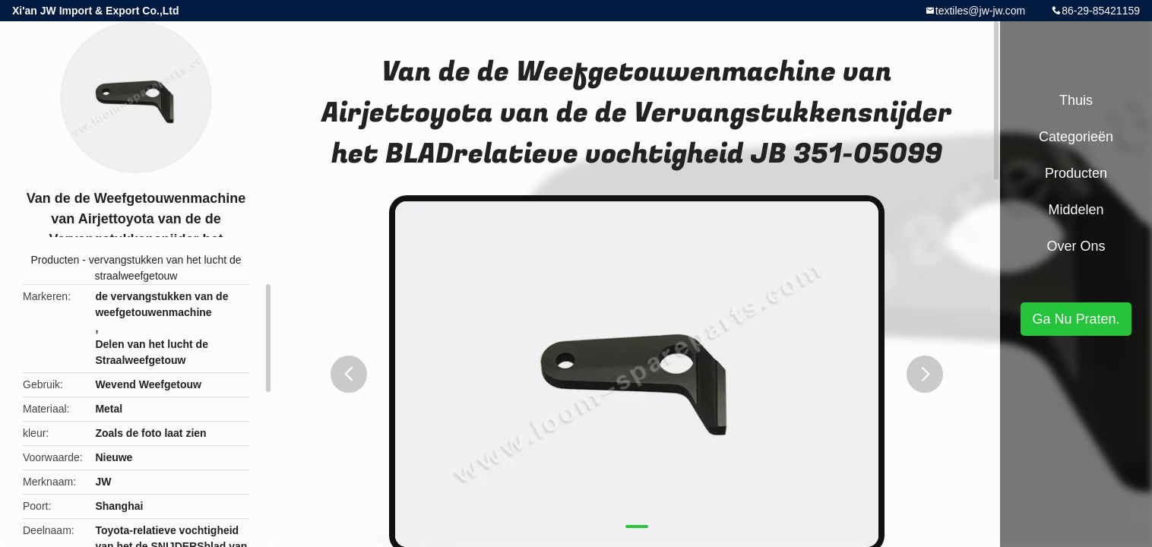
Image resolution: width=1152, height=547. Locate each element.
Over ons (1075, 246)
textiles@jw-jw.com (980, 11)
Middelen (1075, 209)
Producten (54, 260)
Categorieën (1076, 136)
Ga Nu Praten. (1075, 319)
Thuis (1076, 100)
